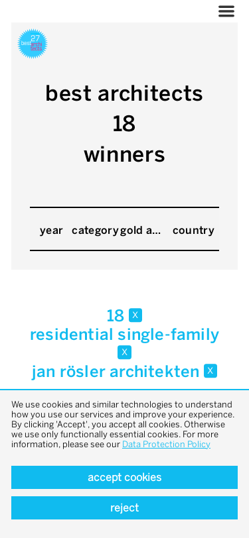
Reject (124, 508)
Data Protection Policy (166, 444)
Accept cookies (124, 477)
